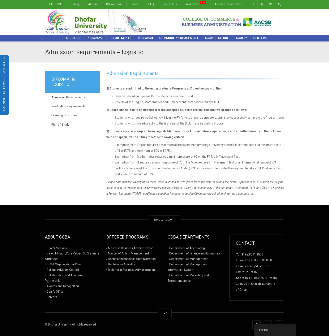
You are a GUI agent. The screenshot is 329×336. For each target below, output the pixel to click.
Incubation (195, 3)
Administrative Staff (228, 4)
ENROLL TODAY (165, 219)
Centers (260, 38)
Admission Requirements (68, 97)
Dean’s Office (55, 291)
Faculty (240, 38)
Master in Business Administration (130, 248)
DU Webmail (114, 4)
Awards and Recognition (63, 286)
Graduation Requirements (68, 106)
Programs (95, 38)
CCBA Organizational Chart (64, 264)
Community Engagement (178, 38)
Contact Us (169, 4)
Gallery (75, 4)
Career (135, 4)
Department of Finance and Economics (195, 253)
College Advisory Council (63, 269)
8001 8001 (256, 254)
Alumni (93, 4)
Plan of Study (60, 124)
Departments (121, 38)
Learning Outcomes (64, 115)
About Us (73, 38)
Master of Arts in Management (128, 253)
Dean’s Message (57, 248)
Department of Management (188, 259)
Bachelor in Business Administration (132, 259)
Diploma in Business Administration (131, 269)
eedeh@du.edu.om (257, 266)
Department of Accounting (187, 248)
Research (145, 38)
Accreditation (216, 38)
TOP (164, 312)
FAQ (151, 4)
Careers (52, 296)
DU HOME (55, 4)
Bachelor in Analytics (122, 264)
